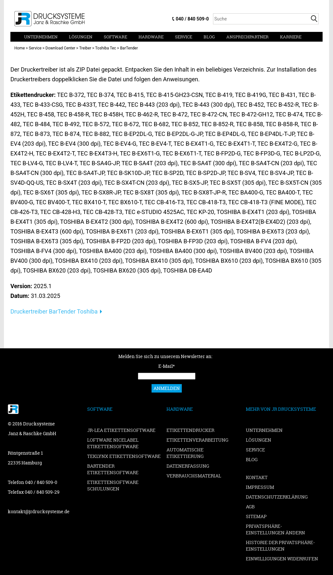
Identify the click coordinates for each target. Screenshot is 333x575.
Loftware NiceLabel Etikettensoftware (113, 443)
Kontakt (257, 477)
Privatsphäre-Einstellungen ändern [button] (275, 529)
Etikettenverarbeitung (197, 440)
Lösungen (80, 37)
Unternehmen (41, 37)
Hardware (151, 37)
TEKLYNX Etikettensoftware (124, 456)
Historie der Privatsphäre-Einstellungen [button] (280, 545)
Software (115, 37)
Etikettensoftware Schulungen (113, 485)
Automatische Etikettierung (185, 453)
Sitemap (256, 516)
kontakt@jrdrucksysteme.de (39, 511)
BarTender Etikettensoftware (113, 469)
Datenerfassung (187, 466)
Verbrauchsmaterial (193, 476)
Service (183, 37)
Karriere (290, 37)
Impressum (260, 487)
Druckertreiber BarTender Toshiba (54, 311)
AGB (250, 506)
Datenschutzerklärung (277, 497)
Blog (209, 37)
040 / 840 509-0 (192, 18)
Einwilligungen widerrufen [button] (282, 558)
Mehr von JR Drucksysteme (281, 409)
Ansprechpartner (247, 37)
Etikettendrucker (190, 430)
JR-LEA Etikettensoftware (121, 430)
